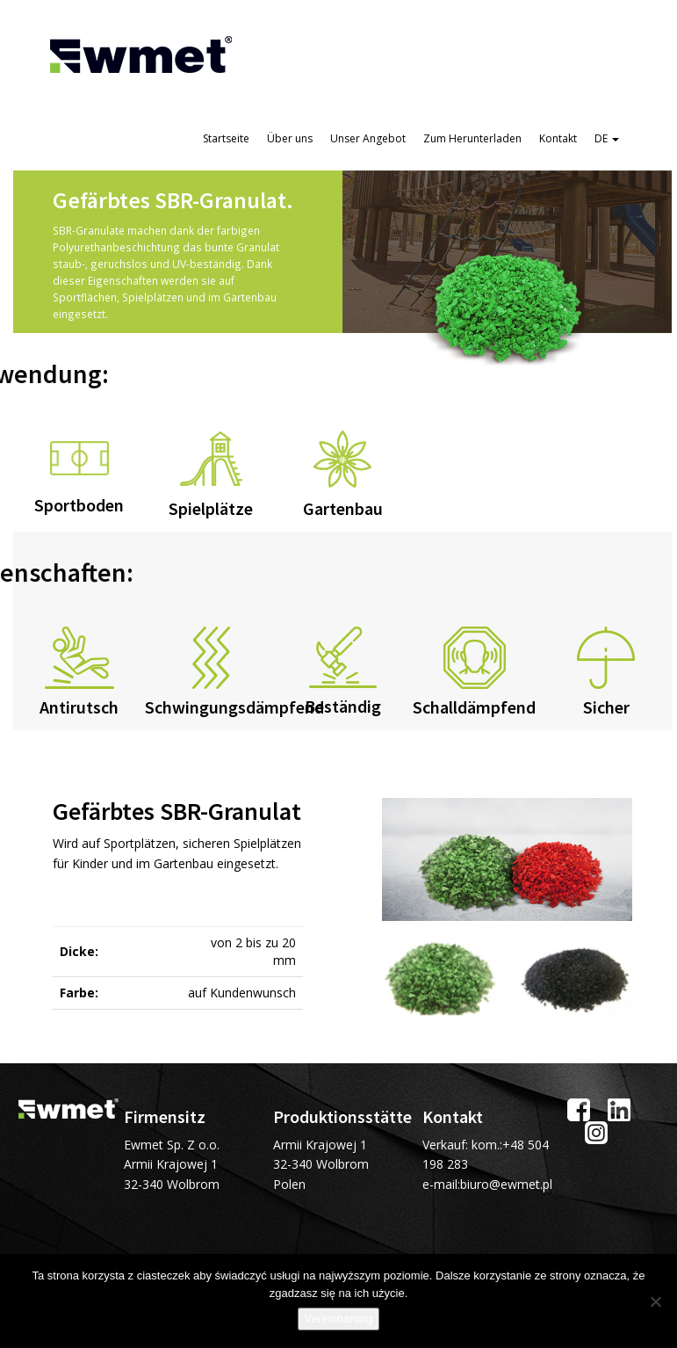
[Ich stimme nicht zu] (655, 1301)
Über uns (290, 138)
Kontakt (558, 138)
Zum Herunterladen (472, 138)
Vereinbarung (338, 1318)
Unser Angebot (368, 138)
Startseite (226, 138)
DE (606, 138)
